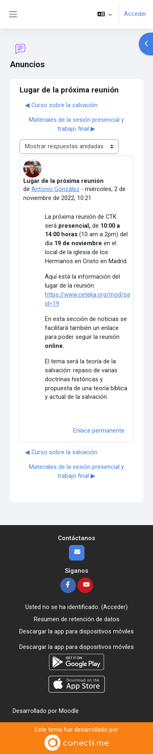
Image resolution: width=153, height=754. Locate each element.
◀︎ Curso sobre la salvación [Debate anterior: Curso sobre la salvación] (61, 105)
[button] (104, 14)
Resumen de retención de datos (77, 619)
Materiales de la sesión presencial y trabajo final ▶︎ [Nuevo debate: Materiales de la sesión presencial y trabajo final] (76, 124)
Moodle (69, 710)
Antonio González (55, 189)
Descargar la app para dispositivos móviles (76, 631)
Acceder (135, 14)
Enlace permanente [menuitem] (98, 430)
